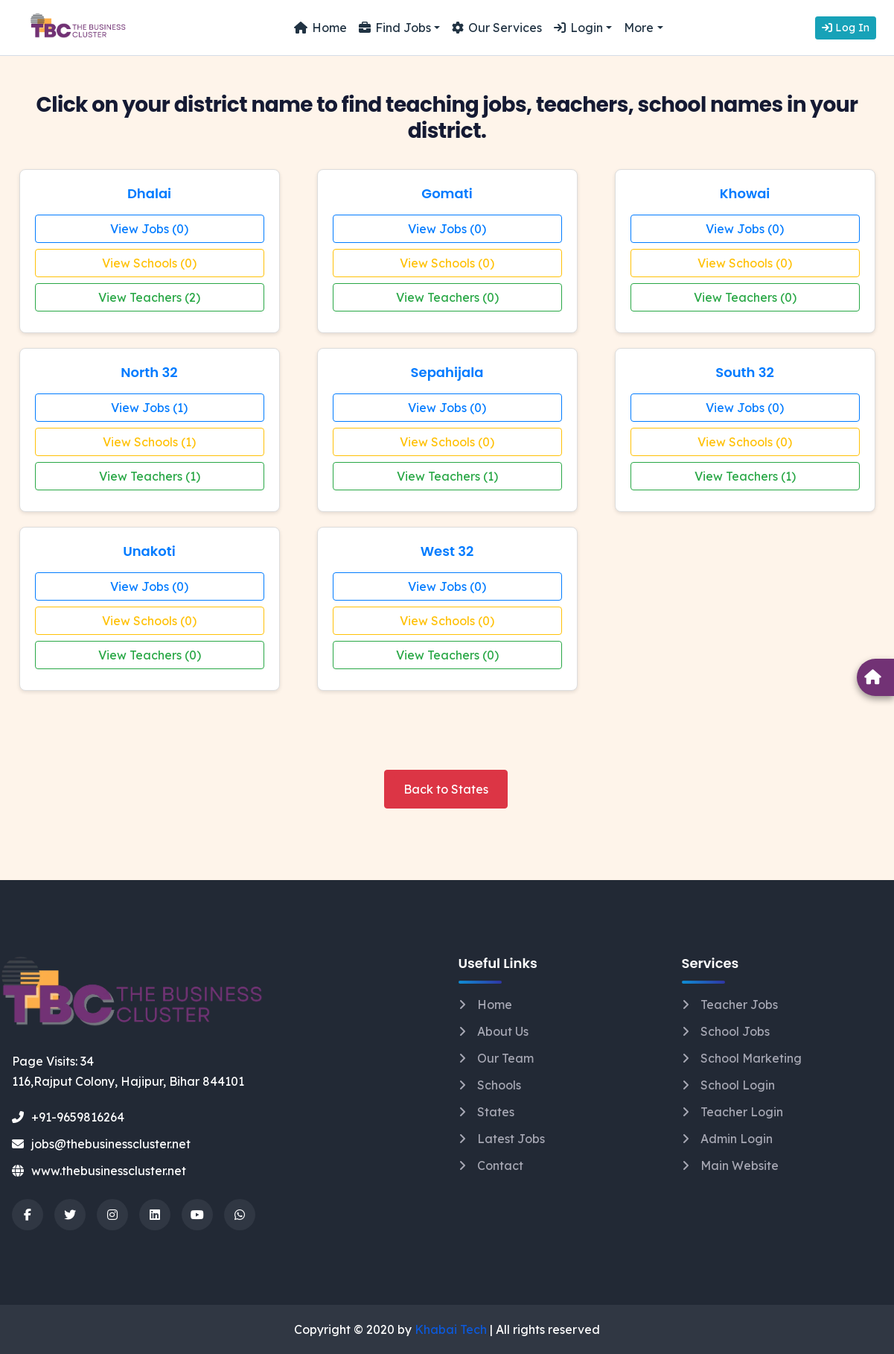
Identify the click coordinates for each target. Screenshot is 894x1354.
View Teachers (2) (149, 297)
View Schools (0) (149, 263)
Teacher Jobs (739, 1004)
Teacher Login (741, 1111)
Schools (499, 1085)
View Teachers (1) (149, 476)
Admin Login (736, 1138)
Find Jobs (395, 27)
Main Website (739, 1165)
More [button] (639, 27)
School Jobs (735, 1031)
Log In (845, 27)
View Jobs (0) (149, 228)
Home (320, 27)
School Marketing (751, 1058)
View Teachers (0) (447, 297)
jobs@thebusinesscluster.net (101, 1143)
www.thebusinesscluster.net (99, 1170)
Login (578, 27)
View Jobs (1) (149, 407)
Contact (500, 1165)
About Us (503, 1031)
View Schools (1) (149, 441)
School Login (737, 1085)
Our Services (497, 27)
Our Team (505, 1058)
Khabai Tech (451, 1329)
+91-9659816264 (68, 1117)
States (495, 1111)
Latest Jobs (511, 1138)
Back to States (445, 789)
